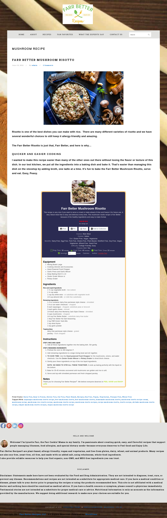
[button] (80, 221)
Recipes (80, 397)
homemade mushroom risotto (108, 399)
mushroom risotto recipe (63, 402)
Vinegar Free (115, 397)
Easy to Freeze (39, 397)
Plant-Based (71, 397)
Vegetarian (104, 397)
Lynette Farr (102, 253)
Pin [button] (73, 229)
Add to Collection (98, 229)
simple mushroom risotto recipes (32, 405)
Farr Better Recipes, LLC (33, 514)
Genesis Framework (93, 507)
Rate (83, 229)
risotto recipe (126, 402)
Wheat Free (127, 397)
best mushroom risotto (64, 399)
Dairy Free (27, 397)
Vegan (96, 397)
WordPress (109, 507)
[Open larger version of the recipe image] (83, 192)
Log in (119, 507)
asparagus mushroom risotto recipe (39, 399)
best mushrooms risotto (85, 399)
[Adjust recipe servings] (72, 253)
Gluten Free (52, 397)
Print (63, 229)
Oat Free (61, 397)
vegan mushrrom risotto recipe (60, 405)
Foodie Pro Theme (71, 507)
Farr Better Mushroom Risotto (43, 60)
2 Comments (48, 65)
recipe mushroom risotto (108, 402)
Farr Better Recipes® (83, 14)
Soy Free (88, 397)
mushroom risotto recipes (86, 402)
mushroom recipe (19, 402)
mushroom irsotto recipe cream (134, 399)
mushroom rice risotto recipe (40, 402)
